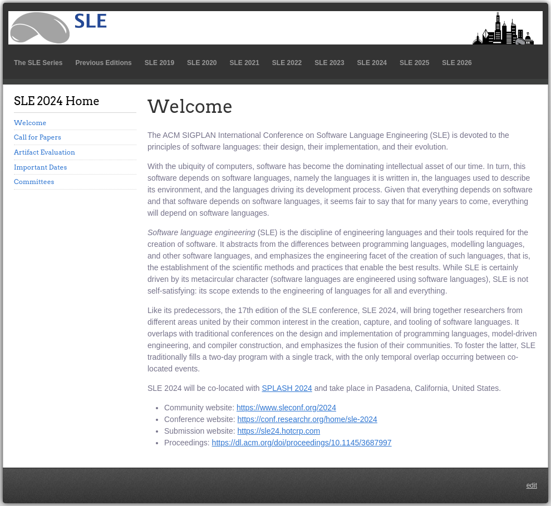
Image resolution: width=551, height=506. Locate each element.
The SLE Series (38, 63)
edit (532, 485)
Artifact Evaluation (44, 152)
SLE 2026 (456, 63)
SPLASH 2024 (287, 388)
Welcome (30, 122)
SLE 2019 (159, 63)
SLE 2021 (244, 63)
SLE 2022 (287, 63)
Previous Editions (103, 63)
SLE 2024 (372, 63)
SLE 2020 (202, 63)
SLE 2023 (329, 63)
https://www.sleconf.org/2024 (286, 407)
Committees (34, 181)
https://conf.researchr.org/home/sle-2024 (307, 419)
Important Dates (40, 167)
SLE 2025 (414, 63)
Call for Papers (37, 137)
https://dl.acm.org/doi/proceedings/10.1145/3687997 (302, 442)
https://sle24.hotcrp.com (279, 430)
